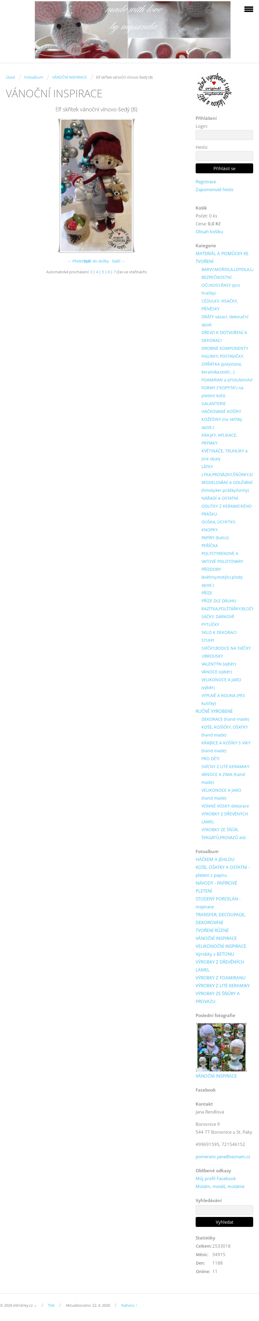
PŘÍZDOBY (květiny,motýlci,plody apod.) (222, 577)
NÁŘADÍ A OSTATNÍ (219, 498)
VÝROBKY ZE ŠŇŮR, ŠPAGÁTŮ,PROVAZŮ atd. (224, 833)
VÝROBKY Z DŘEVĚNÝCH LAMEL (224, 817)
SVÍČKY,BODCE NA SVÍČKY (226, 648)
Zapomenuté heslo (214, 189)
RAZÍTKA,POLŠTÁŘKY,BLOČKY (229, 608)
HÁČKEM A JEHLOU (215, 859)
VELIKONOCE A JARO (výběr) (221, 683)
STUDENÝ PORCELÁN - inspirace (218, 903)
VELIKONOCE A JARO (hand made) (221, 794)
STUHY (207, 640)
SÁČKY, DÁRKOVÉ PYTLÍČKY (217, 620)
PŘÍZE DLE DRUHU (218, 601)
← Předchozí (79, 261)
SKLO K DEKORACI (219, 632)
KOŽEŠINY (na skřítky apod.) (221, 423)
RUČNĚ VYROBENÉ (214, 711)
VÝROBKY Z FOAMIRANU (221, 978)
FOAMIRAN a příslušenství (227, 380)
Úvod (10, 77)
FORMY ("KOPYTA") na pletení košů (222, 391)
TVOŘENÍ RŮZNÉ (212, 930)
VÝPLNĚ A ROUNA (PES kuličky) (223, 699)
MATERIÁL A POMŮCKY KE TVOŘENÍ (222, 257)
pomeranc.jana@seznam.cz (223, 1156)
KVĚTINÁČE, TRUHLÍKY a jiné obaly (224, 454)
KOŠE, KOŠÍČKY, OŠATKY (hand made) (224, 731)
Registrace (206, 181)
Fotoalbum (33, 77)
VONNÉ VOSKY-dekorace (225, 806)
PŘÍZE (206, 593)
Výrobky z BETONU (215, 954)
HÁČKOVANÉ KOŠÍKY (221, 411)
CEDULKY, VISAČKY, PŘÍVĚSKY (219, 305)
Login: (202, 126)
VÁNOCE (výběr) (216, 672)
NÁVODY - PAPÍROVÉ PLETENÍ (216, 887)
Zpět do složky (96, 261)
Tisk (51, 1305)
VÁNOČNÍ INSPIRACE (69, 77)
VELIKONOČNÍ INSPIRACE (221, 946)
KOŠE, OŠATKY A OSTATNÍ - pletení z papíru (223, 871)
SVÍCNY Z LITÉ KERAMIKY (225, 766)
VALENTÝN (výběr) (218, 664)
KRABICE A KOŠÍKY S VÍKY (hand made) (226, 746)
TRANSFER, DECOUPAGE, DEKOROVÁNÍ (221, 918)
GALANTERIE (213, 403)
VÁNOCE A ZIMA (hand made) (223, 778)
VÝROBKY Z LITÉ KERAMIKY (223, 985)
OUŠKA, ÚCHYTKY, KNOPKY (218, 525)
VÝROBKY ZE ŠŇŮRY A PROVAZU (218, 997)
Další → (118, 261)
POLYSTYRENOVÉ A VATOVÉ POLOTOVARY (222, 557)
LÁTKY (207, 466)
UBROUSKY (212, 656)
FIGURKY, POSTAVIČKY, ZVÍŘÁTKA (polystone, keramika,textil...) (222, 364)
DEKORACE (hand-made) (225, 719)
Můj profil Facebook (216, 1178)
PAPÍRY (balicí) (215, 537)
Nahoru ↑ (129, 1305)
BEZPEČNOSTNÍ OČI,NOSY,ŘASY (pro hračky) (220, 285)
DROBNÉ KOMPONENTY (224, 348)
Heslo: (202, 147)
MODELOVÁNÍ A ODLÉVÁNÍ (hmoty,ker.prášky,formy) (227, 486)
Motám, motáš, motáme (220, 1186)
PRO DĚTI (210, 758)
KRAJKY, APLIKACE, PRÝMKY (219, 439)
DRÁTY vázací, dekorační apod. (224, 320)
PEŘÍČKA (209, 545)
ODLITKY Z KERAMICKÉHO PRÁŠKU (226, 510)
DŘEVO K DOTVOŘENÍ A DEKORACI (224, 336)
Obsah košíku (209, 231)
